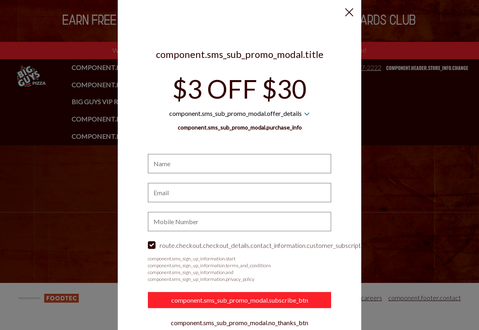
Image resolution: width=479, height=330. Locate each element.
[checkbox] (239, 245)
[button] (349, 12)
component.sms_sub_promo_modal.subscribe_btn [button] (239, 299)
